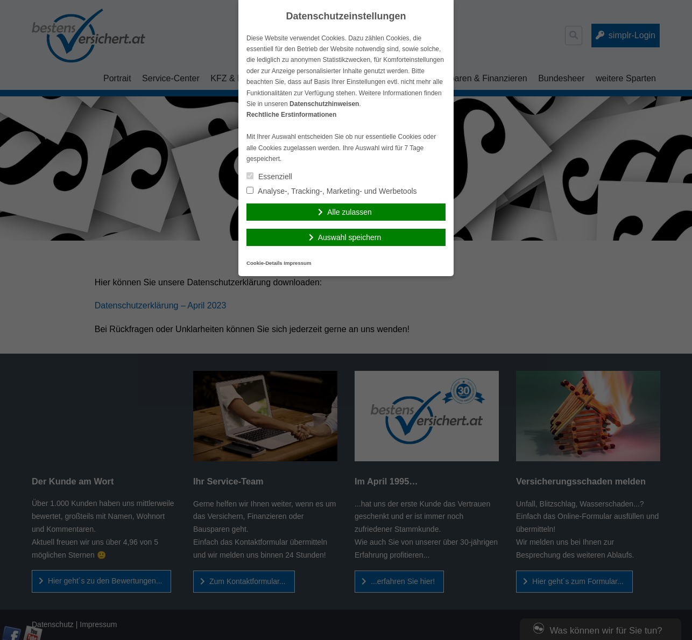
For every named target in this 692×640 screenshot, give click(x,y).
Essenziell (269, 176)
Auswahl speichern (350, 237)
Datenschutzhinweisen (324, 104)
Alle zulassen (349, 212)
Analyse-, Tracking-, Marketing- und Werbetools (331, 191)
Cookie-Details (264, 263)
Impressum (297, 263)
